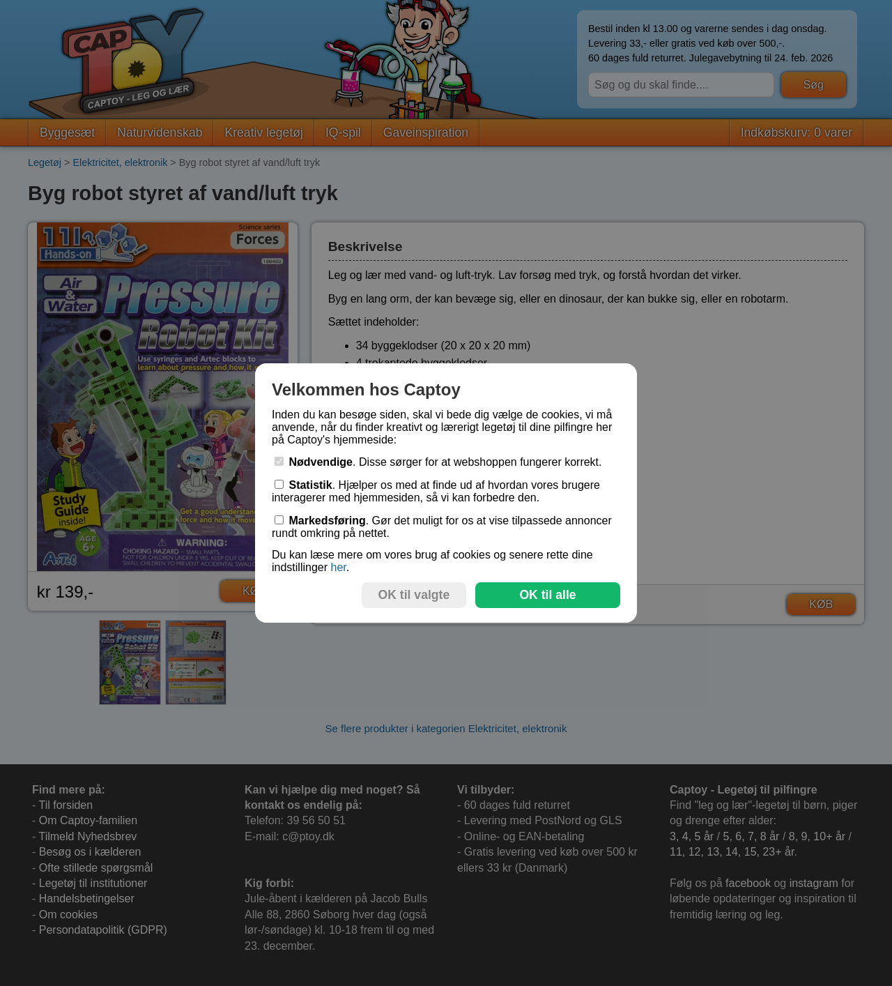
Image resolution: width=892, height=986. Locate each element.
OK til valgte (414, 595)
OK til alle (547, 595)
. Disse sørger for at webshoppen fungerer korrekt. (438, 462)
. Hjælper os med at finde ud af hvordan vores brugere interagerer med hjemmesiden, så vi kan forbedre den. (436, 491)
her (338, 567)
